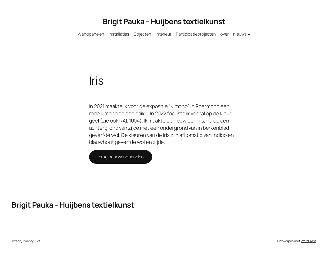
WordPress (308, 241)
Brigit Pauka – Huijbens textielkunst (164, 21)
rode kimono (103, 113)
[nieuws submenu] (249, 34)
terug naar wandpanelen (120, 156)
